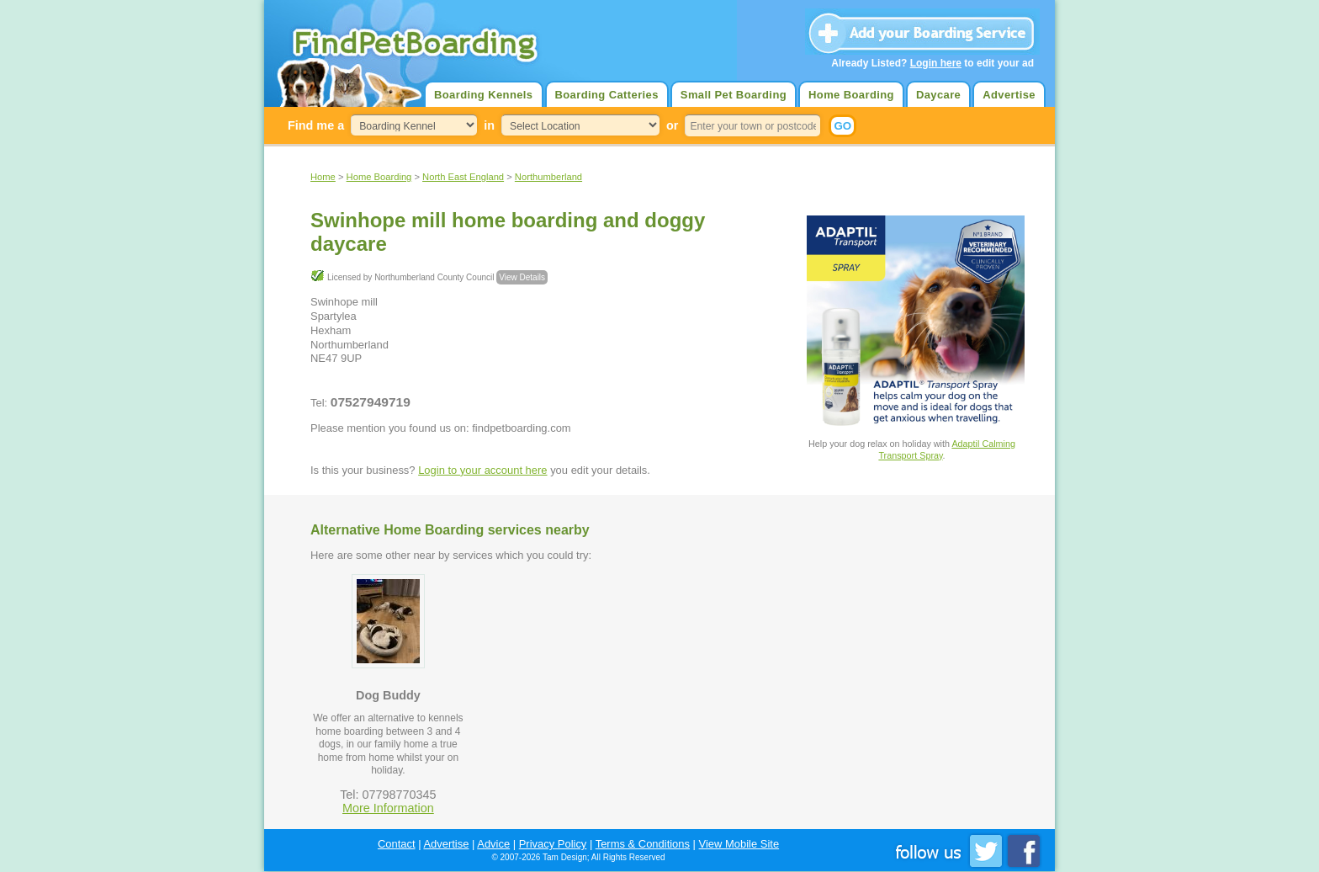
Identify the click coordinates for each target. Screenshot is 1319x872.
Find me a (316, 125)
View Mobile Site (739, 843)
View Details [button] (522, 277)
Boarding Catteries (607, 94)
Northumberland (548, 177)
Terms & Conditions (643, 843)
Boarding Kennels (483, 94)
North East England (463, 177)
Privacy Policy (553, 843)
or (672, 125)
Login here (935, 63)
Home (323, 177)
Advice (493, 843)
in (489, 125)
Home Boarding (851, 94)
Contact (397, 843)
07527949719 (371, 402)
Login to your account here (482, 470)
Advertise (1009, 94)
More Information (388, 808)
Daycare (938, 94)
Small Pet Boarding (734, 94)
